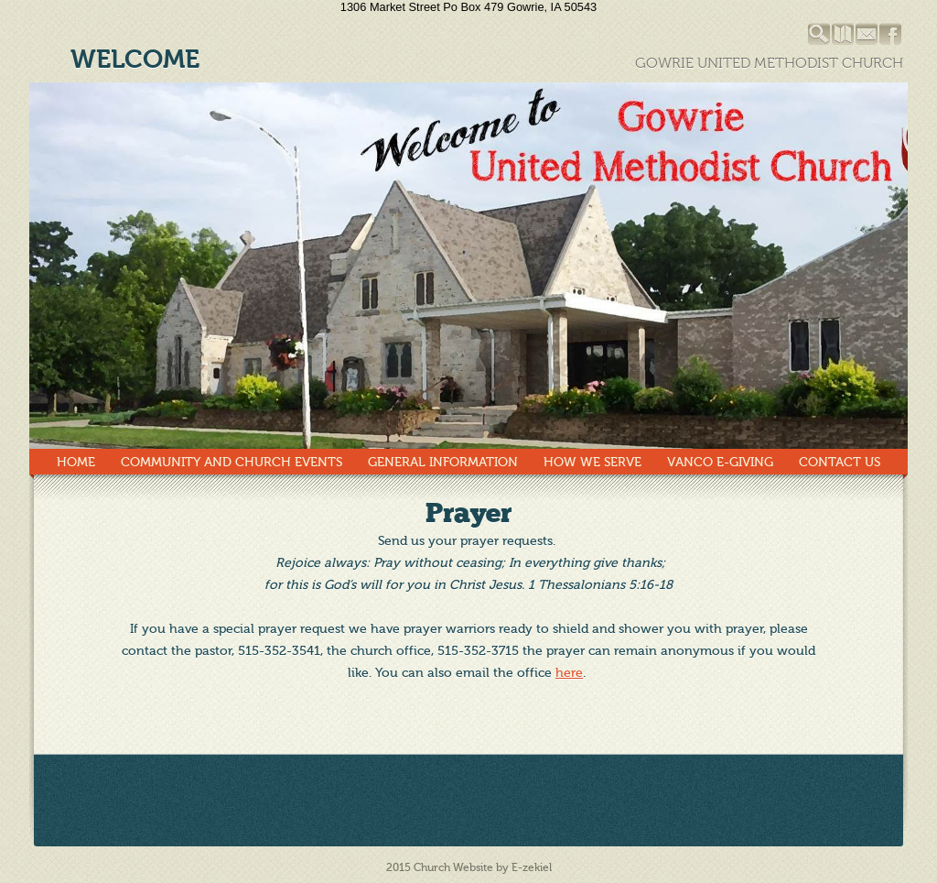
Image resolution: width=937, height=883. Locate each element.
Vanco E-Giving (720, 462)
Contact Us (839, 462)
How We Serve (592, 462)
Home (76, 462)
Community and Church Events (231, 462)
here (569, 673)
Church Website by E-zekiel (483, 867)
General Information (443, 462)
